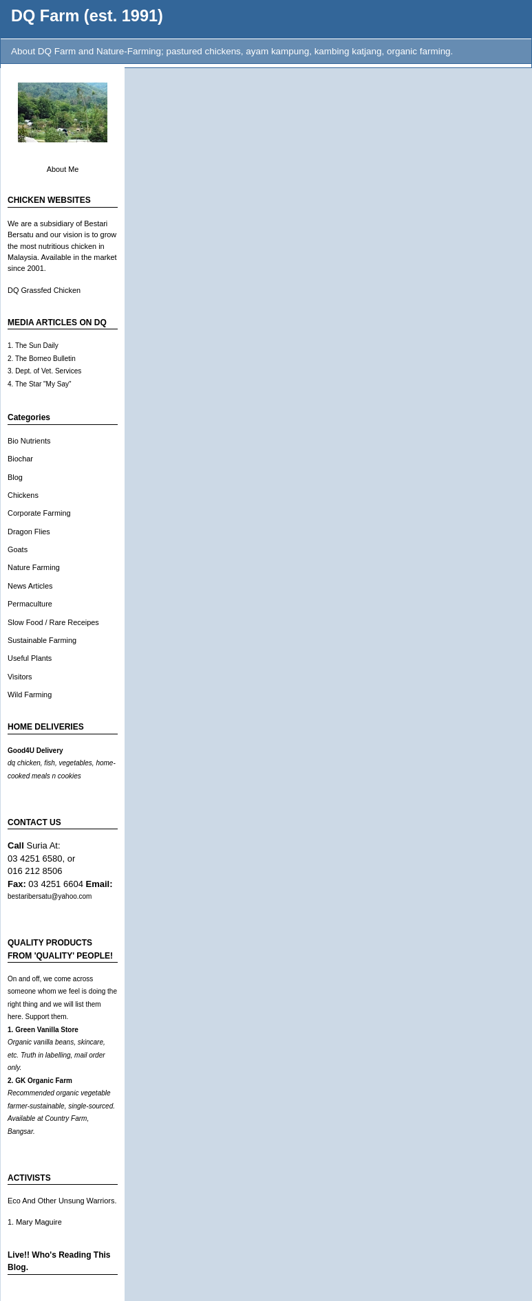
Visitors (20, 677)
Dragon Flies (29, 531)
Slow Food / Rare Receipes (53, 622)
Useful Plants (30, 658)
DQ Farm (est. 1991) (87, 16)
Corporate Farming (39, 513)
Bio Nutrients (29, 441)
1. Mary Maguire (35, 1222)
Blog (15, 477)
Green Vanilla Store (46, 1030)
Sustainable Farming (42, 640)
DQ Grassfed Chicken (44, 290)
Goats (18, 549)
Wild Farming (30, 694)
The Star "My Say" (43, 384)
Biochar (20, 459)
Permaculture (30, 604)
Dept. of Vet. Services (48, 371)
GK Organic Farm (43, 1080)
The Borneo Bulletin (45, 358)
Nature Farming (34, 567)
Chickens (23, 495)
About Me (63, 169)
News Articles (30, 586)
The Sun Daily (36, 345)
